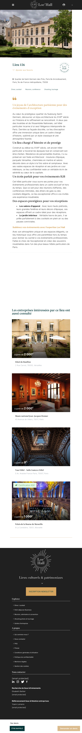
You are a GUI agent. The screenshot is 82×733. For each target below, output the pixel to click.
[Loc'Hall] (41, 8)
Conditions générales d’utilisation (27, 651)
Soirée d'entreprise (22, 622)
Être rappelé (17, 728)
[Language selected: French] (71, 5)
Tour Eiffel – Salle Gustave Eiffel (29, 468)
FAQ (16, 642)
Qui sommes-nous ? (22, 633)
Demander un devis (68, 728)
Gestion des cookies (22, 664)
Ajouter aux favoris (23, 70)
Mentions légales (21, 660)
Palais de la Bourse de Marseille (29, 522)
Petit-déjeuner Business (23, 608)
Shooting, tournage (51, 88)
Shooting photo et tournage (24, 617)
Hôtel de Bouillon (23, 360)
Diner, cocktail (16, 88)
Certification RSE (26, 483)
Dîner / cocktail (20, 603)
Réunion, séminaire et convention (27, 613)
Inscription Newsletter (41, 590)
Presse (17, 646)
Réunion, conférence (32, 88)
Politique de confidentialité (24, 655)
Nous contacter (20, 637)
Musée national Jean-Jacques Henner (31, 414)
